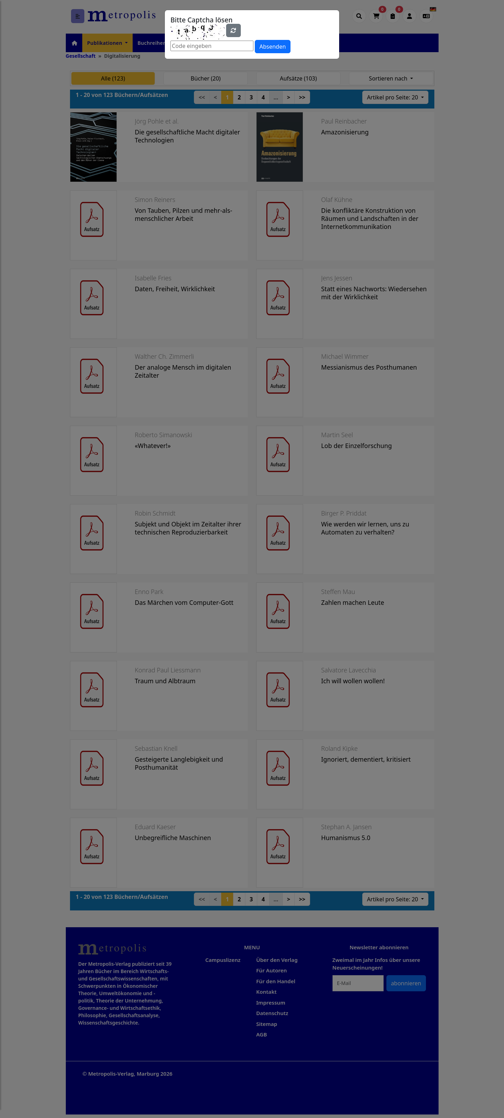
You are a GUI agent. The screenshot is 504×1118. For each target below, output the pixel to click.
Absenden (272, 46)
